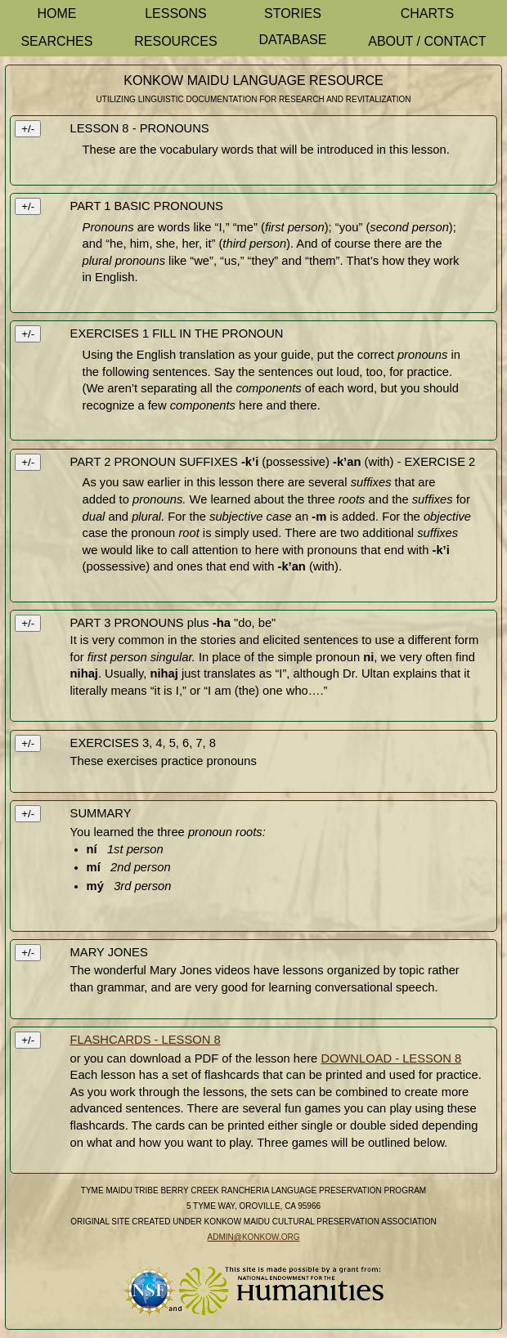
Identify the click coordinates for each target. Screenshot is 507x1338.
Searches (56, 41)
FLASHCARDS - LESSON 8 (145, 1039)
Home (56, 13)
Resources (175, 41)
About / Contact (427, 41)
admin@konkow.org (254, 1237)
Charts (428, 13)
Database (292, 40)
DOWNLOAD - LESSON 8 (391, 1058)
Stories (292, 13)
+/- (27, 129)
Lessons (176, 13)
